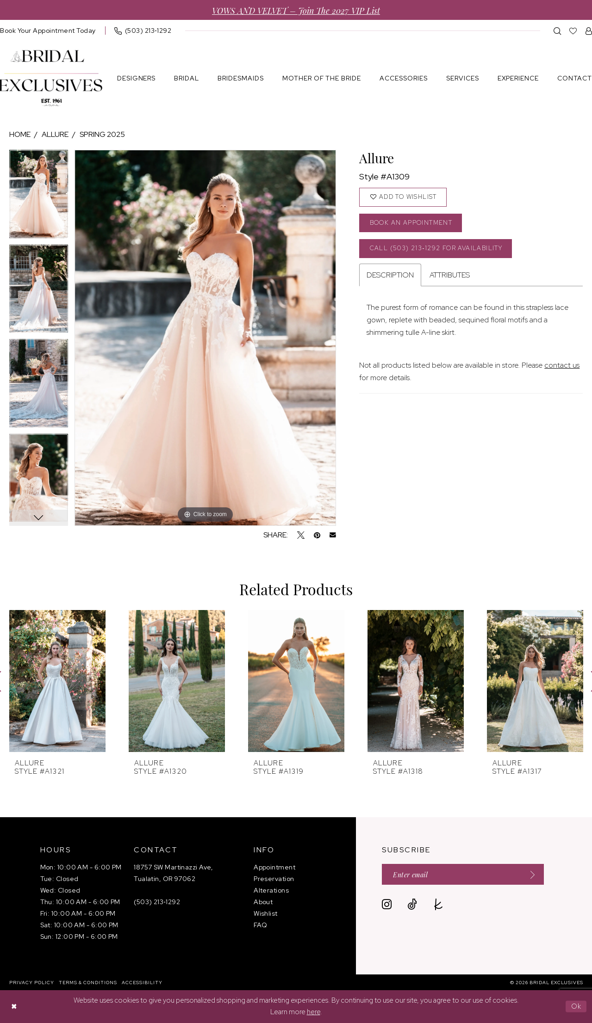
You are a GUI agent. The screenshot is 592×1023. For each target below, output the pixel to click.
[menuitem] (143, 30)
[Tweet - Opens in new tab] (301, 535)
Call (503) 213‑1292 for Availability (436, 248)
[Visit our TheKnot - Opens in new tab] (438, 904)
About (263, 902)
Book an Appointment (411, 223)
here (313, 1012)
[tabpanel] (38, 197)
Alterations (271, 890)
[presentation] (57, 681)
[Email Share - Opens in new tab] (333, 535)
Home (20, 134)
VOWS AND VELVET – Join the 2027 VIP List (296, 10)
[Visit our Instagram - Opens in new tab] (387, 904)
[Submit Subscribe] (529, 874)
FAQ (260, 925)
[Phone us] (143, 30)
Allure (55, 134)
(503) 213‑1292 (157, 902)
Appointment (274, 867)
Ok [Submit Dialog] (576, 1006)
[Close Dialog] (14, 1006)
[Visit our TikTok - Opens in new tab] (412, 904)
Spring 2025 (102, 134)
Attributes (450, 275)
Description (390, 275)
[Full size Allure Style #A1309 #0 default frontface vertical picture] (205, 337)
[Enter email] (463, 874)
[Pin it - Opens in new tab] (317, 535)
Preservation (274, 879)
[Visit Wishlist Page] (573, 31)
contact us (562, 365)
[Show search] (557, 31)
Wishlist (266, 913)
